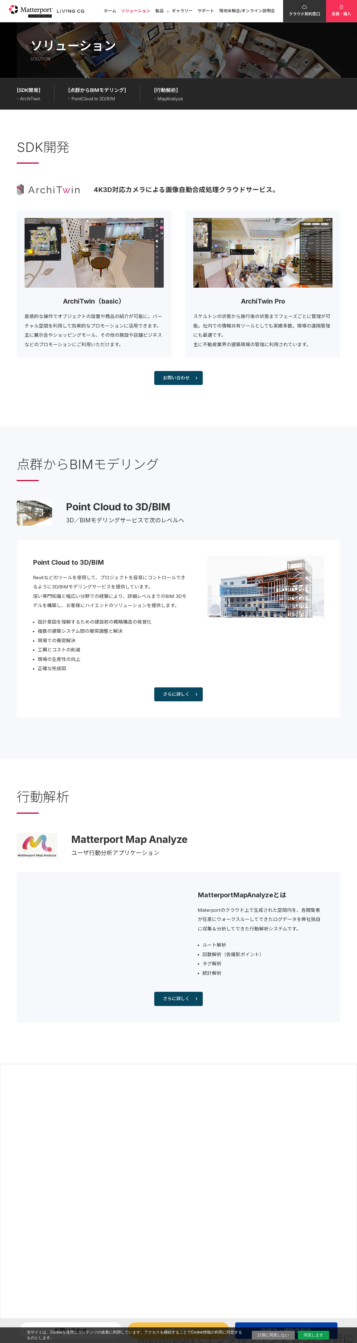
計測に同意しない (273, 1335)
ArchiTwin (30, 98)
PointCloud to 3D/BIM (93, 98)
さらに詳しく (180, 694)
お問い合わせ (180, 377)
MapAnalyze (170, 98)
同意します (313, 1335)
